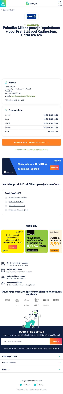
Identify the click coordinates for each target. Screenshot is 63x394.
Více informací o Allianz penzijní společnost (32, 149)
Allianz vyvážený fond (16, 202)
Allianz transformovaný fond (18, 210)
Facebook (25, 385)
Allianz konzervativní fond (18, 197)
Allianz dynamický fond (17, 206)
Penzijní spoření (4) (13, 193)
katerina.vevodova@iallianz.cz (23, 96)
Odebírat (55, 341)
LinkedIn (38, 385)
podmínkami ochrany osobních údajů (46, 348)
